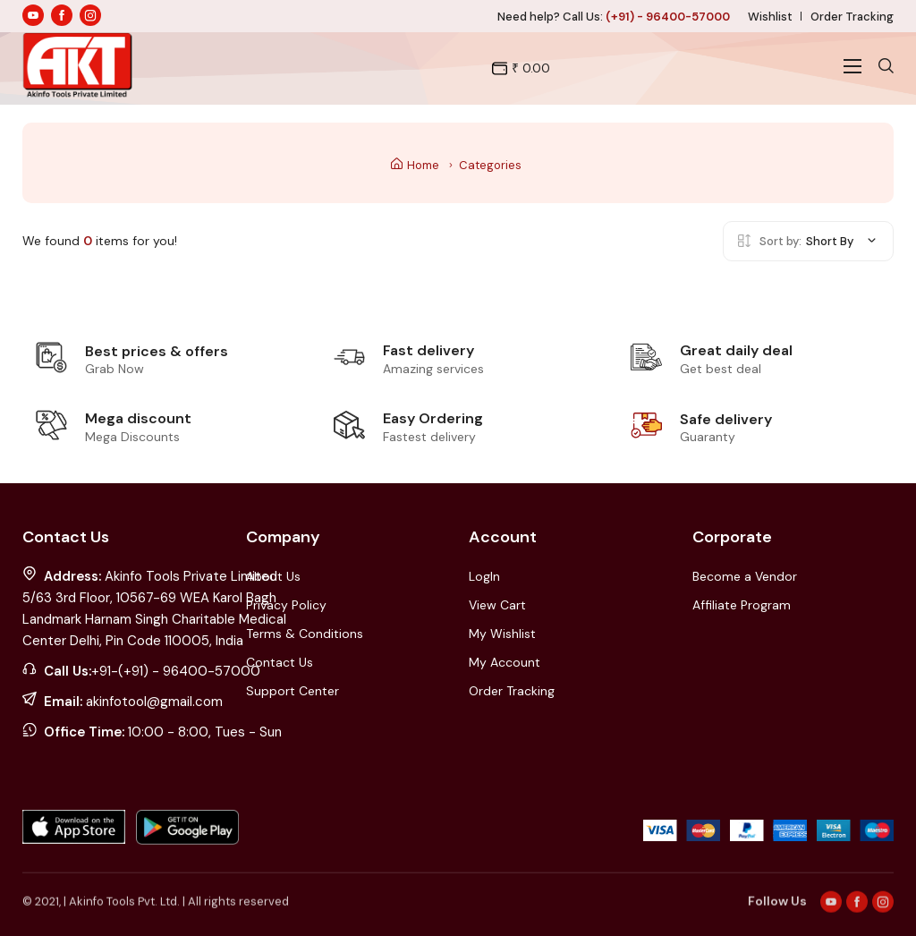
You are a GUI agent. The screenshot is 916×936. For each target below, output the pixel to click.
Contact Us (279, 662)
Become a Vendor (744, 576)
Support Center (292, 691)
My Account (504, 662)
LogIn (484, 576)
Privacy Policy (286, 605)
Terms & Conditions (304, 633)
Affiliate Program (741, 605)
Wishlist (770, 16)
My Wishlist (502, 633)
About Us (273, 576)
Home (415, 165)
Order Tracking (852, 16)
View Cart (497, 605)
